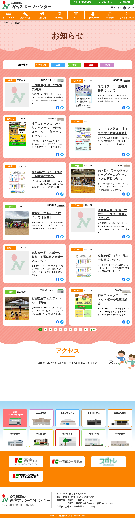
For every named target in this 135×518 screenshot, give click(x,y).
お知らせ (42, 65)
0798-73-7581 (69, 497)
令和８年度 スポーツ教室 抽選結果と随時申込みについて (48, 257)
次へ (93, 329)
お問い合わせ (29, 505)
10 (86, 329)
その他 (107, 65)
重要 (91, 65)
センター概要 (7, 505)
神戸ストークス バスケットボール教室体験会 (112, 299)
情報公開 (18, 505)
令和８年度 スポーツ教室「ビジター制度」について (112, 214)
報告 (74, 65)
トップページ (6, 23)
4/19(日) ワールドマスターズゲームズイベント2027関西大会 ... (113, 174)
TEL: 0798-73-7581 (83, 2)
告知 (58, 65)
